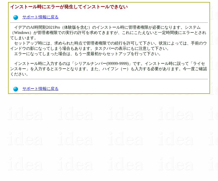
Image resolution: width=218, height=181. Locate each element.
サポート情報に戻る (36, 17)
